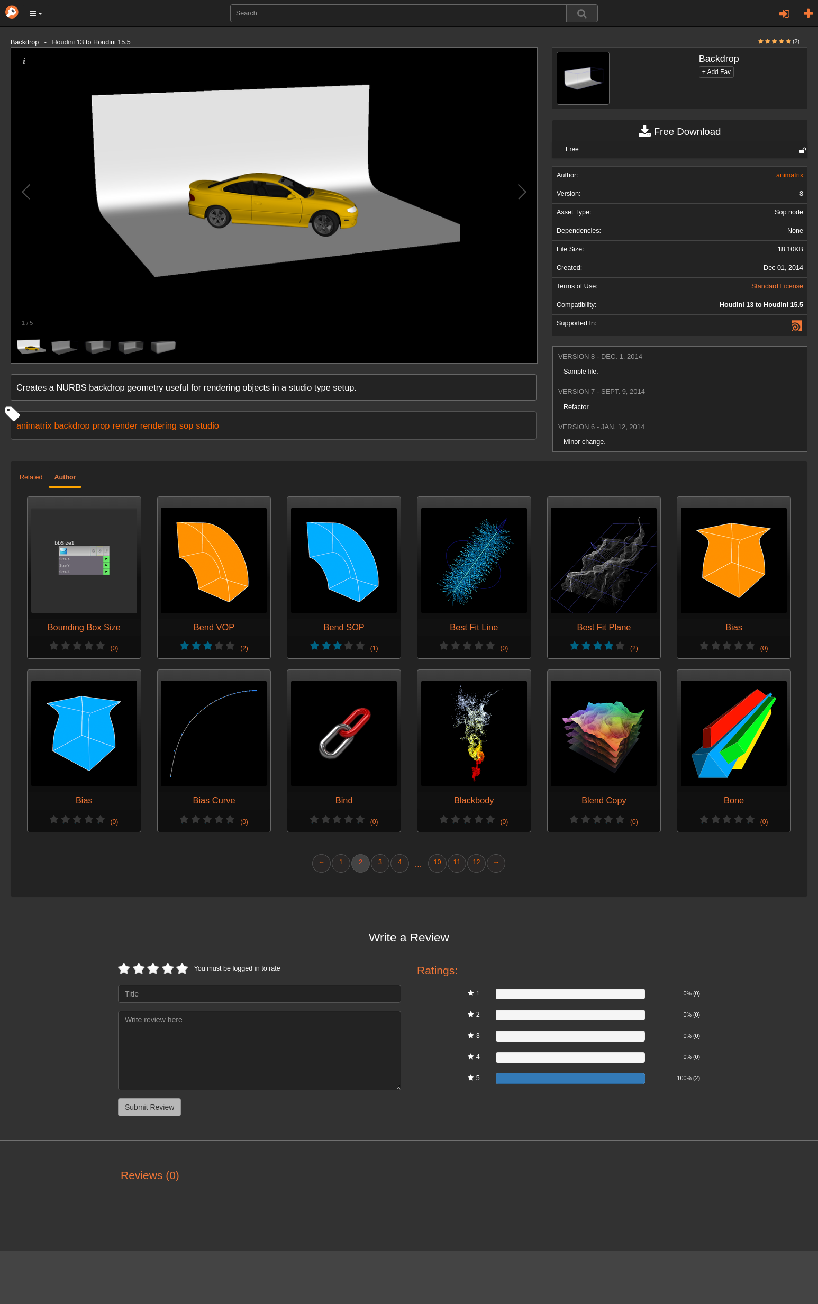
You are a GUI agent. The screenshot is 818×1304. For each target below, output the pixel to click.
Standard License (777, 286)
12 (476, 862)
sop (186, 425)
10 (437, 862)
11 (456, 862)
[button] (36, 13)
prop (101, 425)
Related (31, 477)
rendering (158, 425)
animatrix (33, 425)
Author (65, 477)
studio (207, 425)
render (124, 425)
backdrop (71, 425)
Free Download (680, 132)
